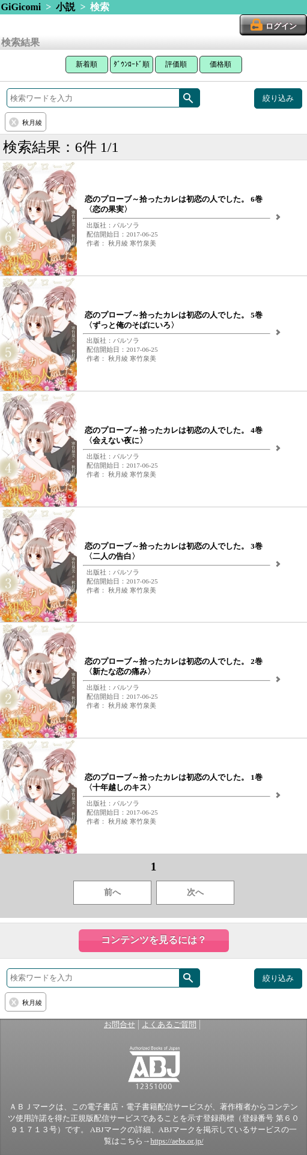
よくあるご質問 (169, 1025)
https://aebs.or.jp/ (176, 1141)
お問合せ (119, 1025)
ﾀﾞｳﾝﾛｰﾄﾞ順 (132, 64)
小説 (65, 7)
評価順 (176, 64)
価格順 (220, 64)
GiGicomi (21, 7)
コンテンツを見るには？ (154, 940)
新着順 (86, 64)
